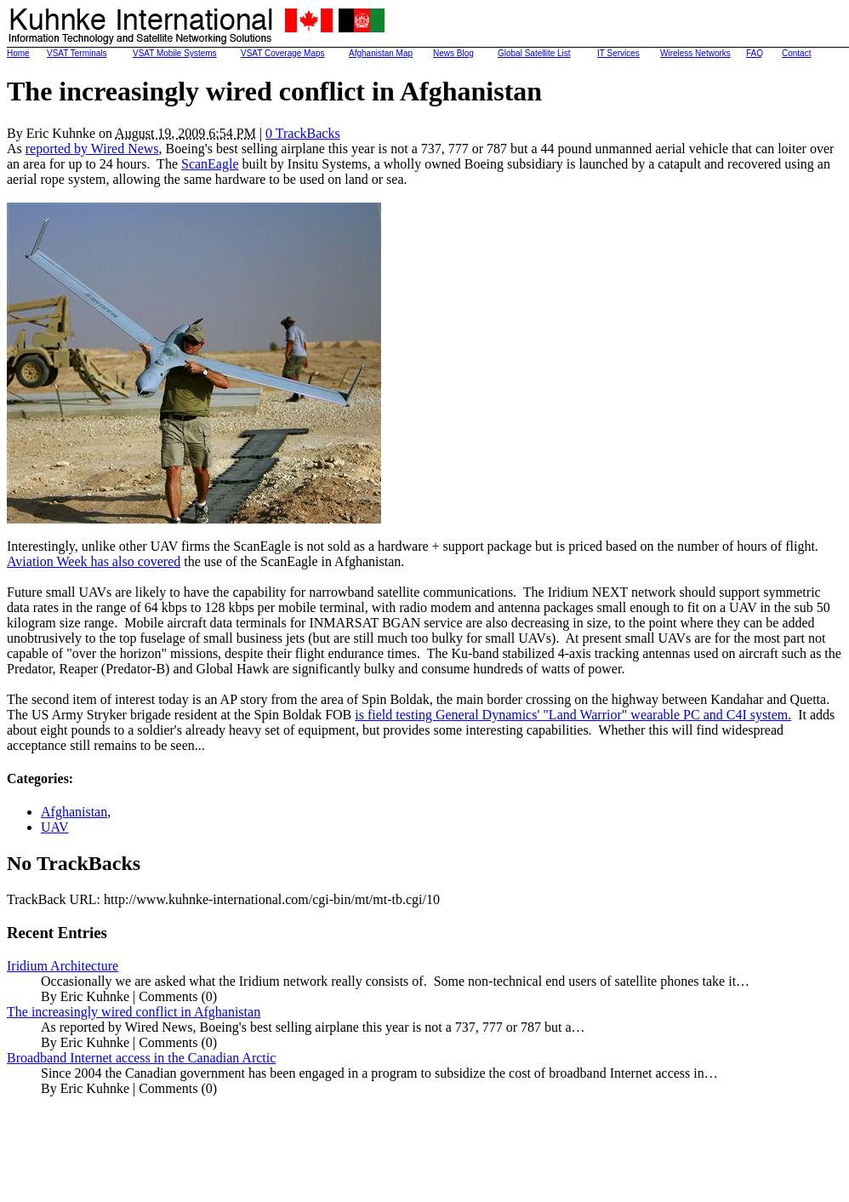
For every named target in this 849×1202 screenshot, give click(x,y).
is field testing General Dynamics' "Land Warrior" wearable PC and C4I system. (573, 714)
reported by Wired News (92, 148)
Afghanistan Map (381, 53)
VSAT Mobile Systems (175, 53)
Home (18, 53)
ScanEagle (210, 164)
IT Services (618, 53)
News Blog (453, 53)
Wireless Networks (695, 53)
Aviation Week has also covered (93, 561)
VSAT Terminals (77, 53)
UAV (55, 827)
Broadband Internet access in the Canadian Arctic (141, 1057)
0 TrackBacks (302, 133)
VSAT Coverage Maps (283, 53)
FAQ (754, 53)
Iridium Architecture (62, 966)
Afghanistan (74, 811)
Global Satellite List (534, 53)
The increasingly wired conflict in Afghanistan (133, 1012)
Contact (796, 53)
